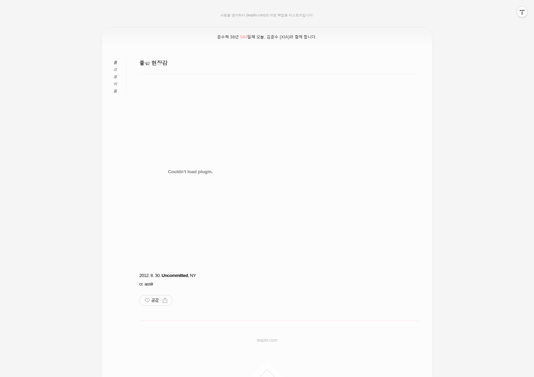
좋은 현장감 (153, 63)
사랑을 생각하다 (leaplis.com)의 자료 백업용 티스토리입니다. (266, 15)
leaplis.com (267, 340)
